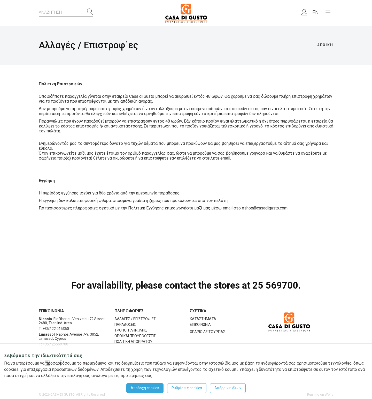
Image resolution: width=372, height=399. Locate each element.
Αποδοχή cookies (145, 388)
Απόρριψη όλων (227, 388)
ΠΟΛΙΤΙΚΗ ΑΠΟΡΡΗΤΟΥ (133, 342)
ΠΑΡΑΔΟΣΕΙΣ (125, 324)
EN (315, 12)
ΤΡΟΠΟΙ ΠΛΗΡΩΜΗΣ (130, 330)
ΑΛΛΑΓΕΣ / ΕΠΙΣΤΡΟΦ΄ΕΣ (135, 319)
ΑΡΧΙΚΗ (325, 45)
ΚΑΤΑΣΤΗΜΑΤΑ (203, 319)
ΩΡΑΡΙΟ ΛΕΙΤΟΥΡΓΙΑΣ (207, 332)
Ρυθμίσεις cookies (187, 388)
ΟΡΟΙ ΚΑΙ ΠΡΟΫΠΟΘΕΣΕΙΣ (135, 336)
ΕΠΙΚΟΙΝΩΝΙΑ (200, 324)
